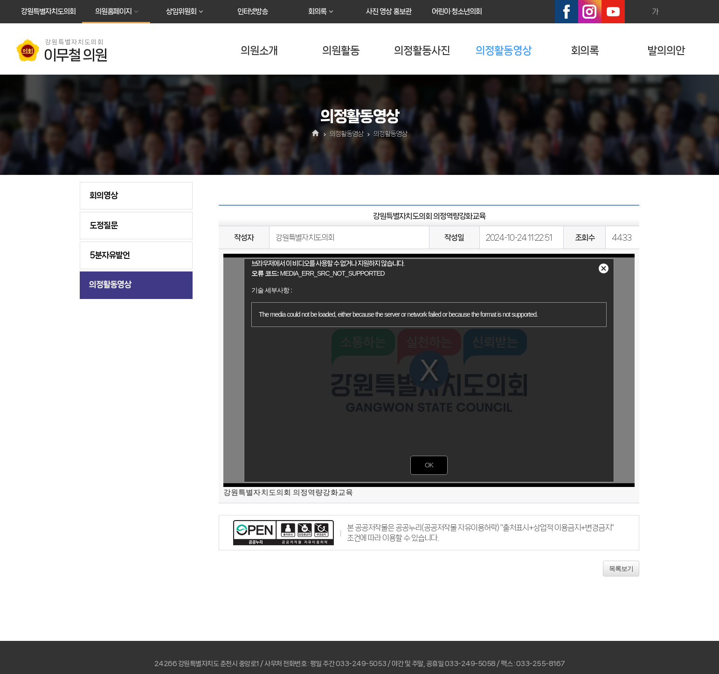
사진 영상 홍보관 (388, 11)
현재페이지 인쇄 (695, 11)
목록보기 (621, 568)
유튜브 (613, 11)
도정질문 (104, 225)
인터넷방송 (252, 11)
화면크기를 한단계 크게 (635, 11)
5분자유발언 (110, 255)
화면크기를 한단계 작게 (675, 11)
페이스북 (566, 11)
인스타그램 (589, 11)
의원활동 (341, 50)
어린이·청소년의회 (457, 11)
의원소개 (259, 50)
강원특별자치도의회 (48, 11)
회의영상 (104, 195)
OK (429, 465)
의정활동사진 (422, 50)
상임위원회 (181, 11)
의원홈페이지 (113, 11)
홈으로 (315, 134)
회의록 (317, 11)
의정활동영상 (504, 50)
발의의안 (666, 50)
